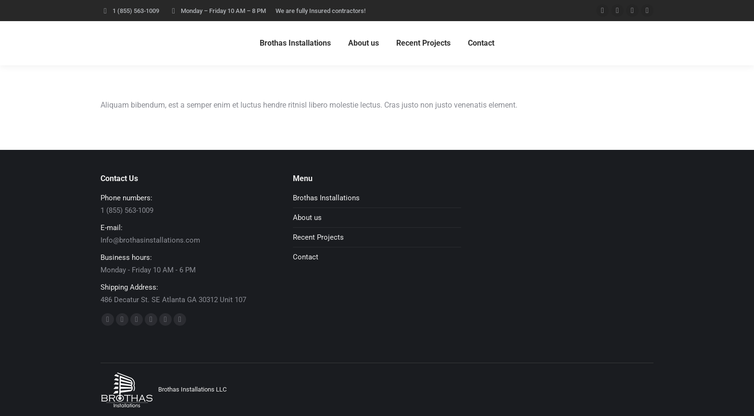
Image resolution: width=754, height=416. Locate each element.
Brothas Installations (326, 198)
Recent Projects (318, 237)
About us (307, 217)
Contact (305, 257)
